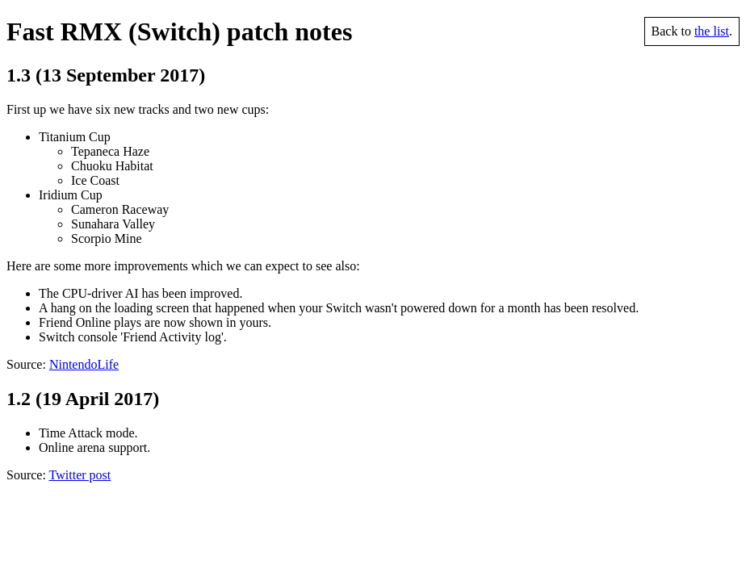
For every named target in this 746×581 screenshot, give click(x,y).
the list (711, 31)
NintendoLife (84, 364)
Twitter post (80, 475)
